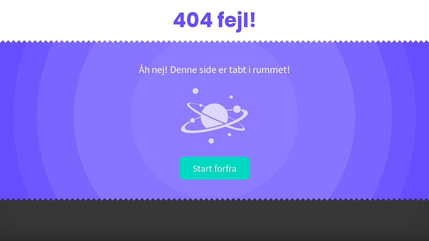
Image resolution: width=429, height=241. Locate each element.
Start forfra (215, 168)
